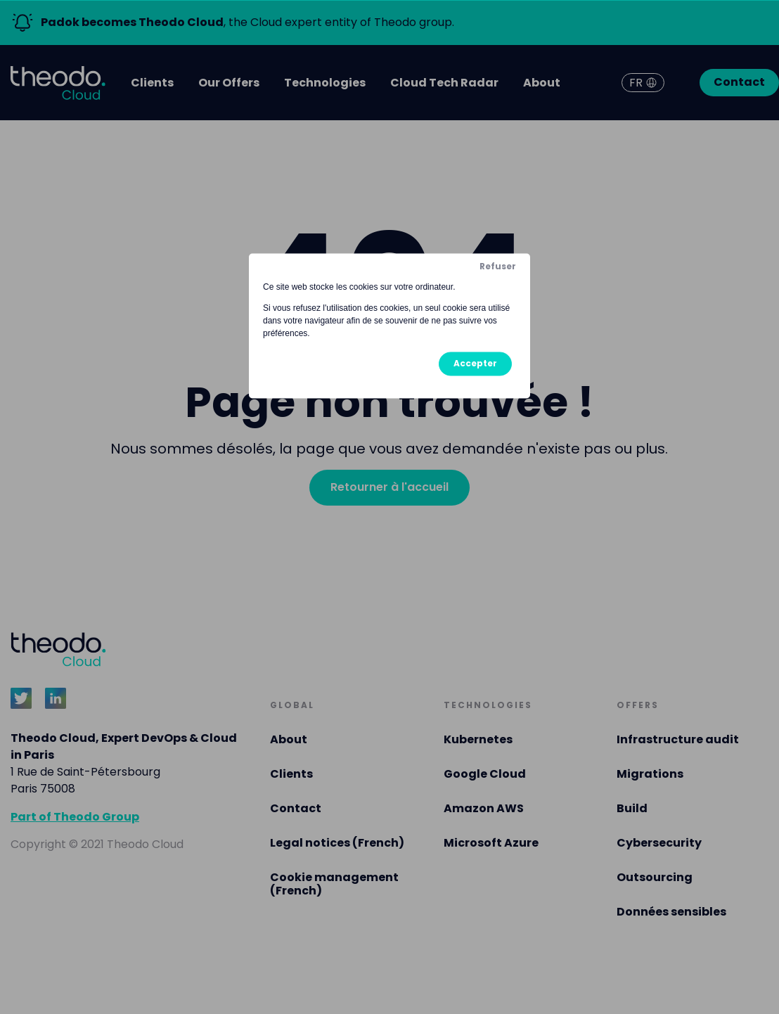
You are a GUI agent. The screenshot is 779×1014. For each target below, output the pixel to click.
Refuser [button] (497, 266)
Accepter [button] (475, 363)
